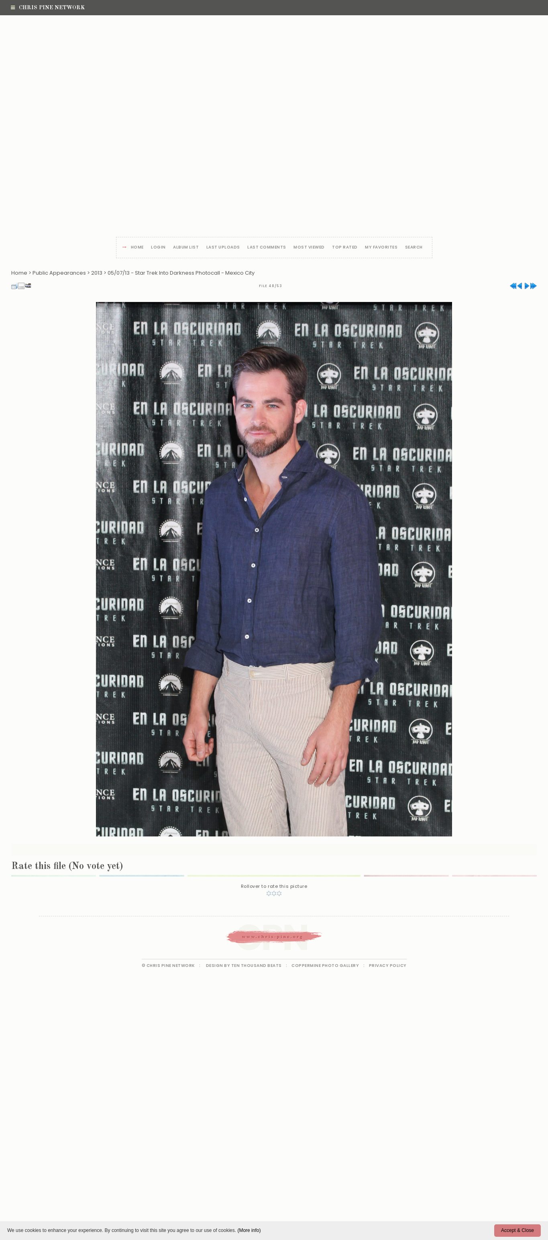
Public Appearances (59, 273)
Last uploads (223, 247)
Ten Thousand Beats (256, 966)
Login (158, 247)
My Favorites (381, 247)
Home (137, 247)
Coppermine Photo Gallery (325, 966)
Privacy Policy (388, 966)
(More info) (249, 1230)
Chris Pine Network (48, 7)
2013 (96, 273)
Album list (186, 247)
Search (414, 247)
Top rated (345, 247)
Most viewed (309, 247)
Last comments (266, 247)
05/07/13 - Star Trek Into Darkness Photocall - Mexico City (181, 273)
